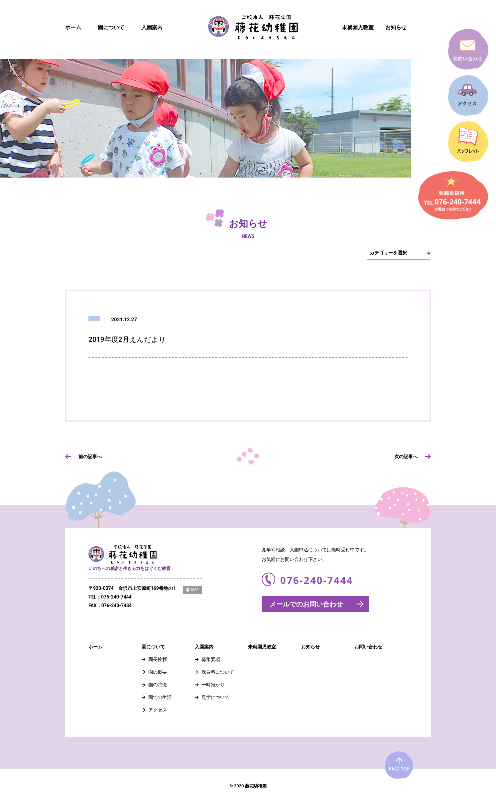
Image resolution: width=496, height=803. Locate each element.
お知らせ (396, 27)
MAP (194, 590)
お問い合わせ (368, 646)
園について (111, 27)
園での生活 (160, 697)
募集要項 (210, 659)
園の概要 (157, 672)
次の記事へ (406, 456)
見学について (215, 697)
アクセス (157, 710)
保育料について (217, 672)
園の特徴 (157, 684)
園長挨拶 (157, 659)
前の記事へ (90, 456)
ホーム (73, 27)
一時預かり (213, 684)
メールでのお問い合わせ (306, 604)
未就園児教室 (358, 27)
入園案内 (152, 27)
